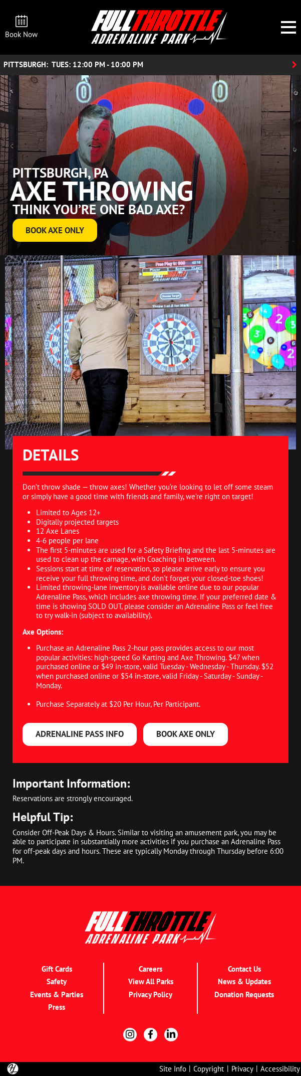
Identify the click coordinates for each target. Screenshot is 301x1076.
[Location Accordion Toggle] (150, 65)
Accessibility (280, 1068)
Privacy (242, 1068)
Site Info (172, 1068)
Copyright (208, 1068)
